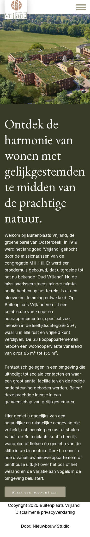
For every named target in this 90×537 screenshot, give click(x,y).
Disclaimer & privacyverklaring (45, 512)
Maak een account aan (35, 492)
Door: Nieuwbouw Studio (45, 526)
